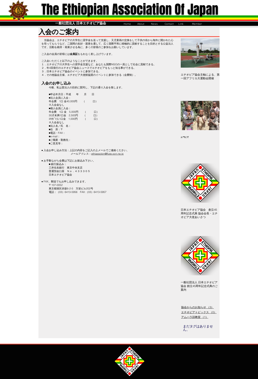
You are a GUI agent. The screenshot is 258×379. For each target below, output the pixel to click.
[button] (142, 23)
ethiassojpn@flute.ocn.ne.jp (107, 153)
